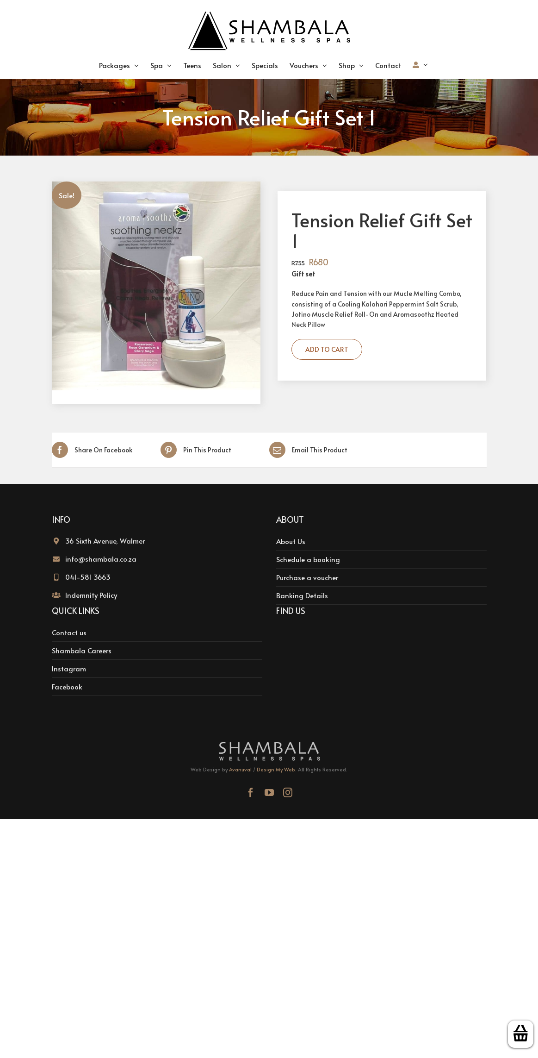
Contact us (69, 632)
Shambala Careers (81, 650)
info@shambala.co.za (100, 558)
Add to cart (326, 349)
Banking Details (302, 595)
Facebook (67, 686)
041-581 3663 (88, 577)
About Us (290, 541)
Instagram (69, 668)
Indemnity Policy (91, 595)
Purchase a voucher (307, 577)
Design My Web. (277, 769)
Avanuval (240, 769)
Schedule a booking (308, 559)
